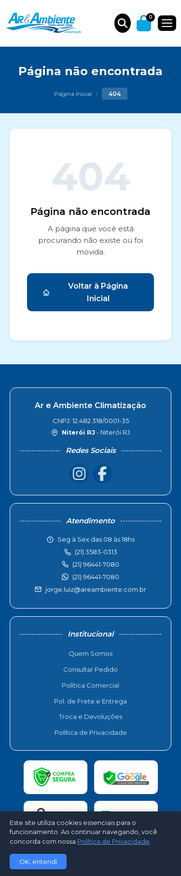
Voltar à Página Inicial (85, 292)
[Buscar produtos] (122, 23)
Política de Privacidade (91, 732)
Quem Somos (90, 653)
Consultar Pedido (90, 669)
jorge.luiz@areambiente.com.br (95, 589)
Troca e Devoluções (90, 716)
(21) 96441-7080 (95, 577)
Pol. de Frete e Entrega (90, 701)
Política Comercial (90, 685)
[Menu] (167, 23)
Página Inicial (73, 93)
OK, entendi (38, 861)
